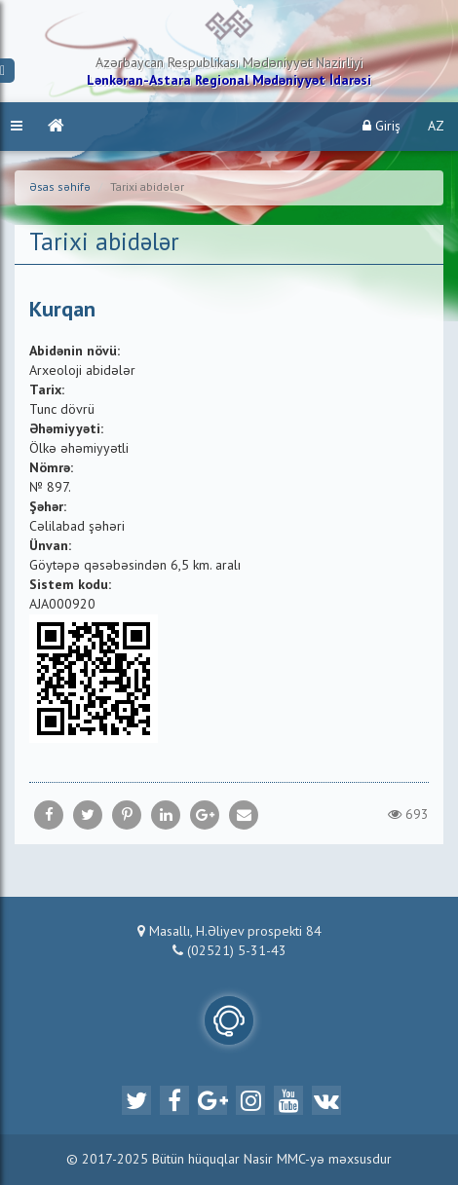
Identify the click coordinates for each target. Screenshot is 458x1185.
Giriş (382, 126)
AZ (436, 126)
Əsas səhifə (60, 188)
